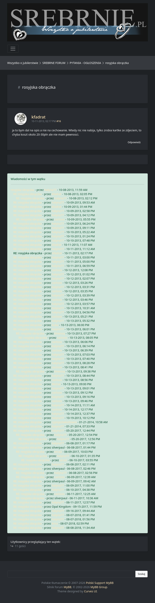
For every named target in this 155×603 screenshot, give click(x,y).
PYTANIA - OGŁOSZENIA (85, 63)
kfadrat (38, 117)
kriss (55, 523)
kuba (55, 325)
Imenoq (59, 333)
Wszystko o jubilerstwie (22, 63)
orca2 (58, 452)
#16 (59, 121)
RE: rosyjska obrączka (27, 194)
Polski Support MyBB (100, 583)
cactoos (59, 219)
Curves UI (90, 591)
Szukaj (141, 574)
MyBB (67, 587)
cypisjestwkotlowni (64, 422)
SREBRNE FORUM (53, 63)
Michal (56, 384)
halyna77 (50, 190)
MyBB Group (98, 587)
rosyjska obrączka (22, 190)
